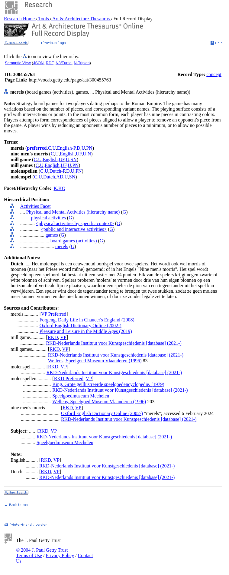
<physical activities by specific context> (75, 223)
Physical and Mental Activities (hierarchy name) (73, 211)
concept (213, 74)
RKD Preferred (68, 378)
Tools (43, 18)
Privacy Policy (60, 555)
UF (79, 153)
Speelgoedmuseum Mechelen (80, 395)
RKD (53, 337)
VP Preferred (53, 314)
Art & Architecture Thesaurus (81, 18)
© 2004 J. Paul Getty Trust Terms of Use (42, 552)
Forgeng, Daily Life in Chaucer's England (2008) (87, 319)
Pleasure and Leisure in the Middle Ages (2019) (86, 331)
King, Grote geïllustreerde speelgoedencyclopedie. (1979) (108, 384)
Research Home (20, 18)
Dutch (49, 176)
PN (89, 148)
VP (63, 337)
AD (59, 176)
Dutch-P (57, 171)
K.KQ (60, 188)
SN (73, 159)
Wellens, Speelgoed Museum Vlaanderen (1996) (95, 360)
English (67, 153)
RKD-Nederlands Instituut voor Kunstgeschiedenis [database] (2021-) (113, 343)
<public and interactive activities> (74, 229)
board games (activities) (73, 240)
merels (61, 246)
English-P (66, 148)
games (52, 235)
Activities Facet (35, 206)
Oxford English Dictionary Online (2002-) (80, 325)
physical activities (48, 217)
